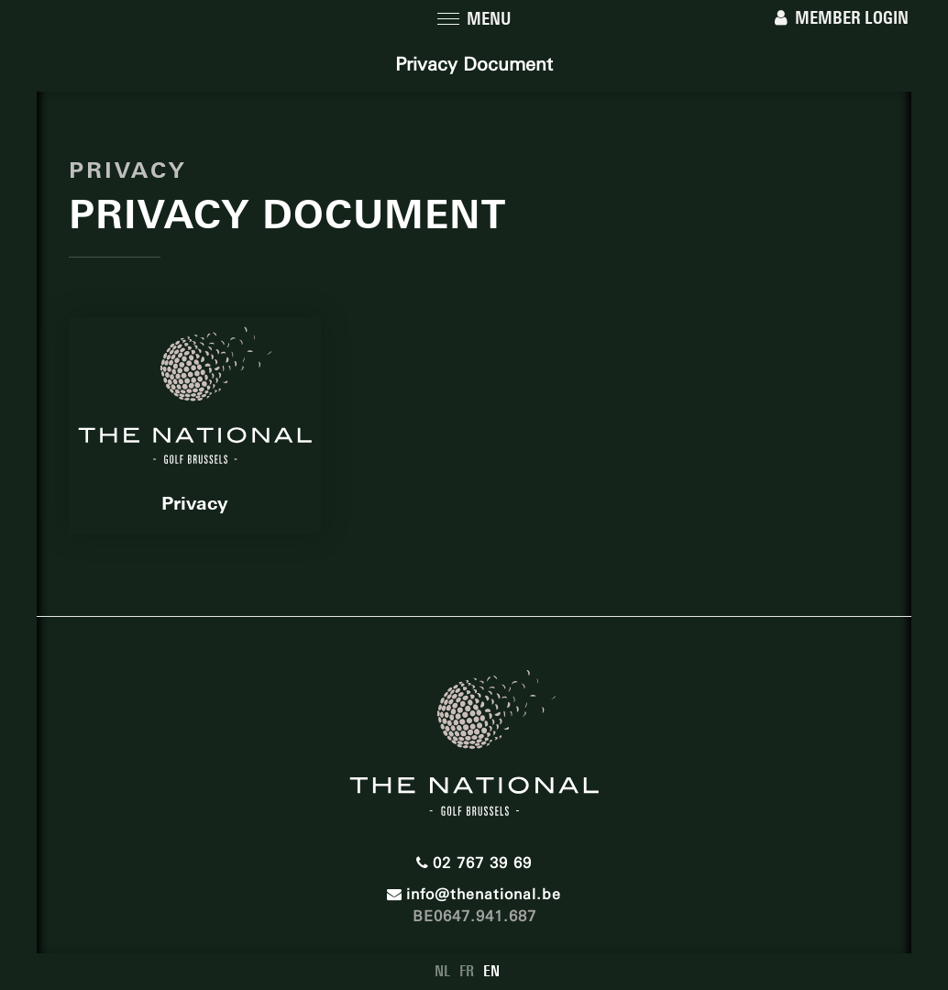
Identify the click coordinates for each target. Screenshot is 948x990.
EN (491, 971)
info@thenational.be (474, 894)
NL (442, 971)
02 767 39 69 (474, 863)
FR (466, 971)
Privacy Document (474, 64)
